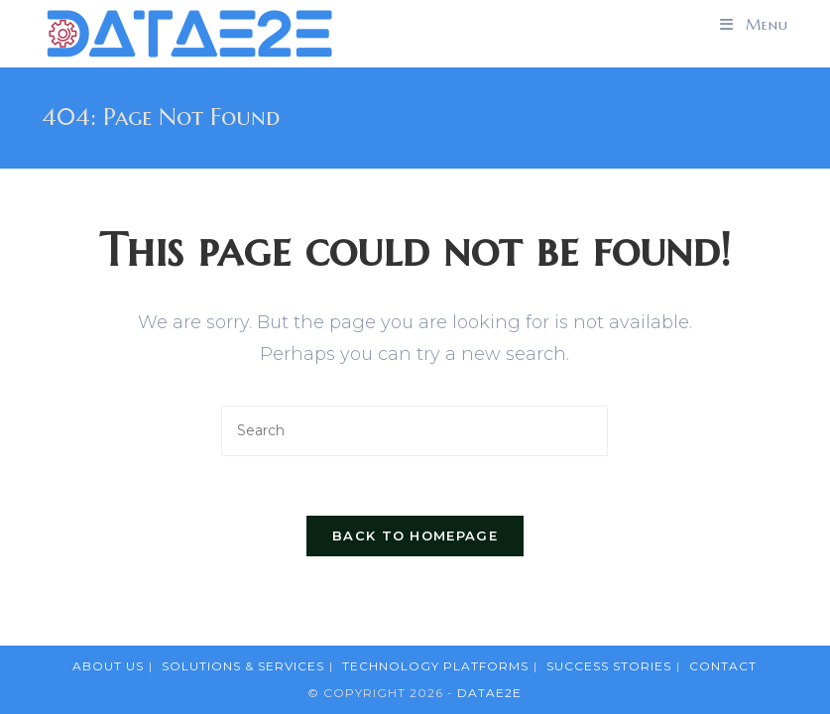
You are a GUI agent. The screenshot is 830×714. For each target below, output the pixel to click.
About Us (108, 665)
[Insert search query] (414, 431)
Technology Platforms (435, 665)
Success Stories (608, 665)
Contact (723, 665)
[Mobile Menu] (754, 25)
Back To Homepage (415, 535)
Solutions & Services (243, 665)
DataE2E (489, 692)
